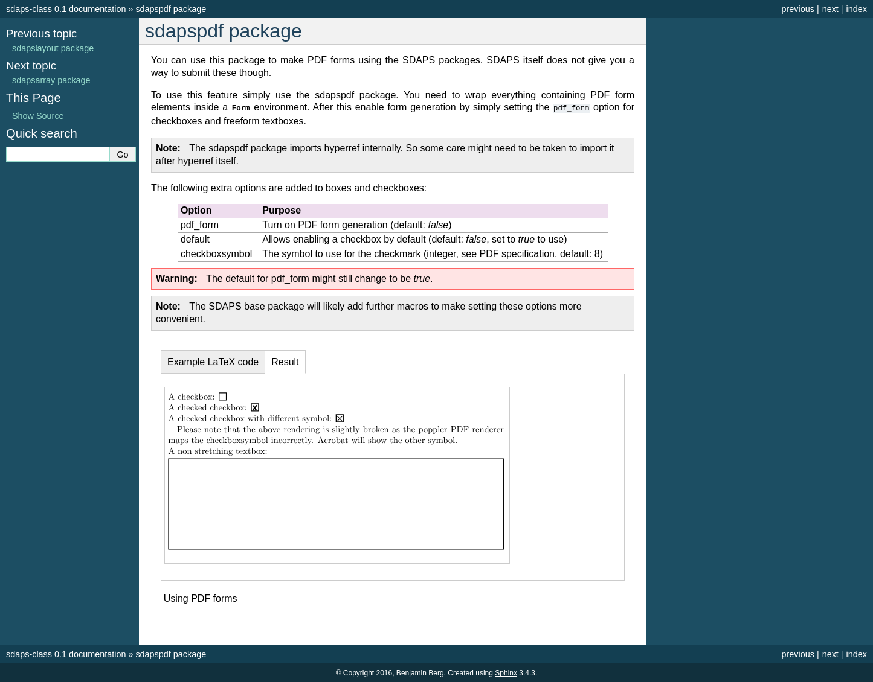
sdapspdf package (170, 9)
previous (797, 9)
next (830, 9)
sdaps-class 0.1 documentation (66, 9)
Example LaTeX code (213, 361)
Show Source (38, 116)
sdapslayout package (53, 48)
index (856, 9)
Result (284, 361)
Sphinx (506, 672)
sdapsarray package (51, 80)
